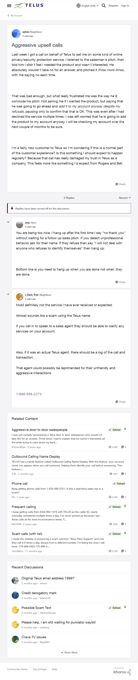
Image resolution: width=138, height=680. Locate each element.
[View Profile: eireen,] (15, 580)
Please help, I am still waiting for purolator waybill (59, 622)
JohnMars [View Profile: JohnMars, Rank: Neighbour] (17, 550)
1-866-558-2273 (29, 394)
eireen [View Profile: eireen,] (43, 583)
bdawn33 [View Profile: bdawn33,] (45, 598)
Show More (69, 652)
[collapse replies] (8, 222)
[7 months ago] (25, 474)
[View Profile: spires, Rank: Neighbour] (16, 33)
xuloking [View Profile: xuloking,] (44, 627)
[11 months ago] (33, 551)
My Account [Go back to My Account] (14, 15)
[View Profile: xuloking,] (15, 624)
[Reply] (120, 184)
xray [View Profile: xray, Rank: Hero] (27, 222)
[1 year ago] (22, 497)
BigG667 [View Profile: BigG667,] (45, 642)
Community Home (17, 669)
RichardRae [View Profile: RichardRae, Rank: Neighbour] (18, 446)
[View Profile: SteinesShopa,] (15, 610)
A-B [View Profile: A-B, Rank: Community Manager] (14, 473)
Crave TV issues (34, 637)
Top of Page (39, 669)
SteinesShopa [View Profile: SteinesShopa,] (48, 612)
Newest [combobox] (125, 198)
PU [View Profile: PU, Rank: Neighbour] (13, 497)
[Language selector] (87, 5)
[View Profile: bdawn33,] (15, 595)
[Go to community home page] (29, 5)
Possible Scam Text (36, 608)
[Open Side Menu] (9, 5)
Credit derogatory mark (39, 593)
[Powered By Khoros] (122, 671)
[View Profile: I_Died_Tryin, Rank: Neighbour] (19, 296)
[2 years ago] (29, 524)
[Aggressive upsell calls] (30, 226)
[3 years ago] (33, 447)
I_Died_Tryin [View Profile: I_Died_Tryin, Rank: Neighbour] (32, 294)
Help (54, 669)
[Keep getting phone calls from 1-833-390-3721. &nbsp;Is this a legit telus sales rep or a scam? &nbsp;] (61, 490)
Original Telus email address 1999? (48, 578)
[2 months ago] (29, 583)
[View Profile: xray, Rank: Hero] (19, 224)
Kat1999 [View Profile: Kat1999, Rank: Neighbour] (16, 524)
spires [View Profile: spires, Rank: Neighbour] (25, 31)
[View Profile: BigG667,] (15, 639)
